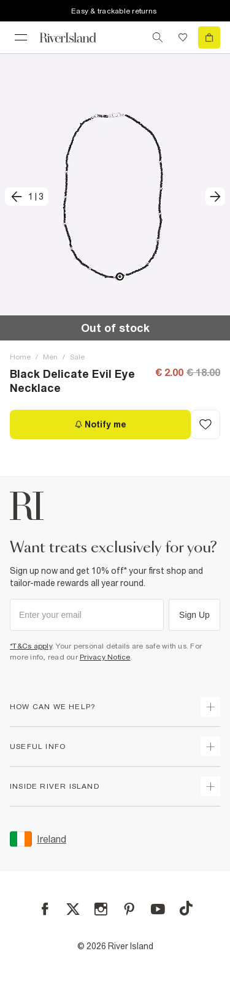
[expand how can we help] (210, 706)
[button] (115, 196)
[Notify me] (100, 424)
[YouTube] (158, 909)
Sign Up (194, 615)
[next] (215, 196)
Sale (77, 357)
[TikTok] (185, 908)
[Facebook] (45, 909)
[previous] (26, 196)
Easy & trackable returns (113, 11)
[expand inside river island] (210, 786)
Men (50, 357)
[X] (73, 909)
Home (20, 357)
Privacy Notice (105, 657)
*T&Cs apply (31, 646)
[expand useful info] (210, 746)
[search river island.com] (158, 37)
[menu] (21, 37)
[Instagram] (101, 909)
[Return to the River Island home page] (76, 38)
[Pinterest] (129, 909)
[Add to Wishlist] (205, 424)
